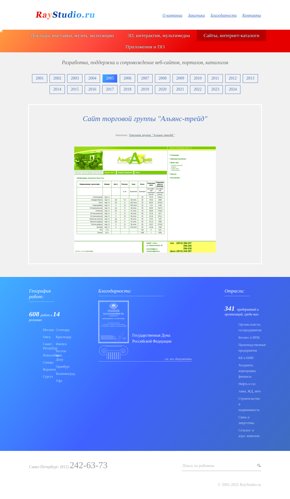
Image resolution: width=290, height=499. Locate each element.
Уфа (59, 381)
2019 (145, 89)
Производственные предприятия (249, 347)
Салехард (60, 330)
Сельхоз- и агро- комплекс (249, 433)
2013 (250, 78)
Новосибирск (47, 355)
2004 (92, 78)
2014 (57, 89)
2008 (163, 78)
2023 (215, 89)
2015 (75, 89)
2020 (163, 89)
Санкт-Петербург (47, 346)
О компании (172, 15)
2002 (57, 78)
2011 (215, 78)
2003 (75, 78)
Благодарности (223, 15)
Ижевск (60, 344)
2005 (110, 78)
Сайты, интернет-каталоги (231, 35)
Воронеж (47, 369)
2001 (40, 78)
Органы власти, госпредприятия (249, 327)
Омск (46, 337)
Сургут (47, 376)
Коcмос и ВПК (249, 337)
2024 (233, 89)
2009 (180, 78)
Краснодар (60, 337)
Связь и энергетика (246, 420)
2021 (180, 89)
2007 (145, 78)
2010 (198, 78)
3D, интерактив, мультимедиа (158, 35)
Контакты (251, 15)
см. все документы (178, 359)
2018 (127, 89)
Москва (47, 330)
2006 (127, 78)
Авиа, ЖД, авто (249, 391)
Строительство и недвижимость (249, 404)
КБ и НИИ (245, 358)
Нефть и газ (246, 384)
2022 (198, 89)
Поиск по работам (198, 466)
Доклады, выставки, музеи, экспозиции (72, 35)
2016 (92, 89)
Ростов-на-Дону (60, 355)
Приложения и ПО (145, 47)
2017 (110, 89)
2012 (233, 78)
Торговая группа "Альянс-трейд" (151, 135)
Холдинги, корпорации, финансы (247, 370)
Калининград (60, 374)
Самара (47, 362)
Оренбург (60, 367)
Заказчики (196, 15)
